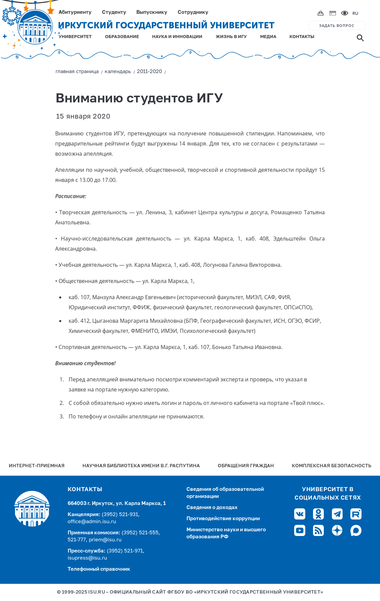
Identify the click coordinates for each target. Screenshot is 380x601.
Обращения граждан (246, 466)
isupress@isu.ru (87, 558)
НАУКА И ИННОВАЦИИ (177, 37)
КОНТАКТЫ (301, 37)
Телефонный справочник (99, 569)
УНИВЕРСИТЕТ (75, 37)
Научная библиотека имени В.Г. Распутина (141, 466)
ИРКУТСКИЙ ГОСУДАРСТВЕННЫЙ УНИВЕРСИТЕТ (166, 25)
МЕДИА (268, 37)
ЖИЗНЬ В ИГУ (231, 37)
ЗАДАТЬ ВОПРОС (336, 25)
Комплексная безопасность (331, 466)
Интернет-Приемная (37, 466)
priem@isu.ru (105, 539)
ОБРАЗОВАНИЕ (122, 37)
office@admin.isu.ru (92, 521)
